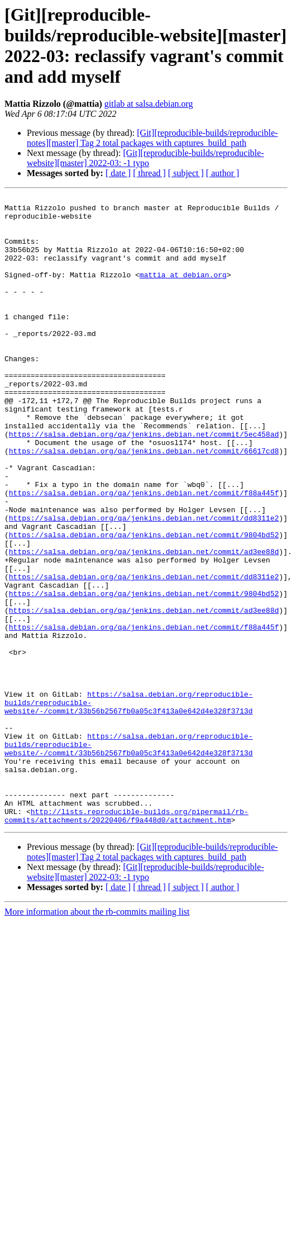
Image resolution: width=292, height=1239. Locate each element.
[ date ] (118, 173)
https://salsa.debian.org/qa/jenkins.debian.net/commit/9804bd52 (144, 603)
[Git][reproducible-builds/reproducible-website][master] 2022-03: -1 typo (145, 158)
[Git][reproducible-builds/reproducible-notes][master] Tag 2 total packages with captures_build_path (152, 138)
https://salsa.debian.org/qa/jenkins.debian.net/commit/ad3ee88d (144, 623)
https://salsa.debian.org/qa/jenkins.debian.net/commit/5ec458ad (144, 482)
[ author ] (223, 173)
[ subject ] (186, 173)
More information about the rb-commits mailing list (97, 1037)
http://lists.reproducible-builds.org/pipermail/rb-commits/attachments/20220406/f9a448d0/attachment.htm (126, 940)
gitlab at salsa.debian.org (148, 103)
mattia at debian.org (183, 291)
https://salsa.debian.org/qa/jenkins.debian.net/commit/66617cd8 (144, 503)
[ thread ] (149, 173)
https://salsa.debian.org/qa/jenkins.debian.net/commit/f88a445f (144, 553)
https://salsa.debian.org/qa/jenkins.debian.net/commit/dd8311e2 (144, 583)
